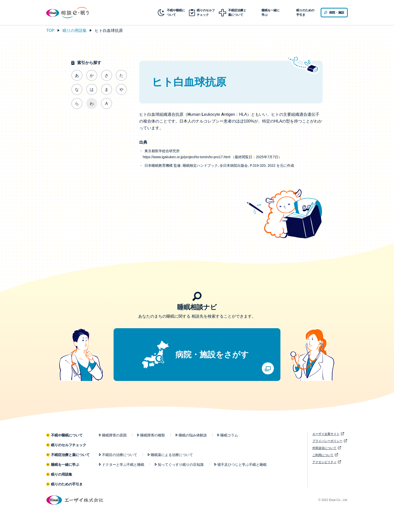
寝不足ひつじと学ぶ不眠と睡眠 (242, 465)
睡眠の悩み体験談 (193, 435)
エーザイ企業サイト (325, 434)
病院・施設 (336, 12)
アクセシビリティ (324, 462)
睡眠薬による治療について (172, 455)
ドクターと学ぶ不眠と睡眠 (123, 465)
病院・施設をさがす (212, 354)
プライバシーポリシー (327, 441)
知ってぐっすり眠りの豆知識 (181, 465)
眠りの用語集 (75, 30)
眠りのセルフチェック (68, 445)
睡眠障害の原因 (114, 435)
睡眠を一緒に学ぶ (65, 465)
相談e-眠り (71, 12)
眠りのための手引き (305, 13)
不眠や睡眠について (67, 435)
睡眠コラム (229, 435)
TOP (50, 30)
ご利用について (322, 455)
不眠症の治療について (119, 455)
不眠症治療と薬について (70, 455)
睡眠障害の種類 (152, 435)
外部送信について (324, 448)
